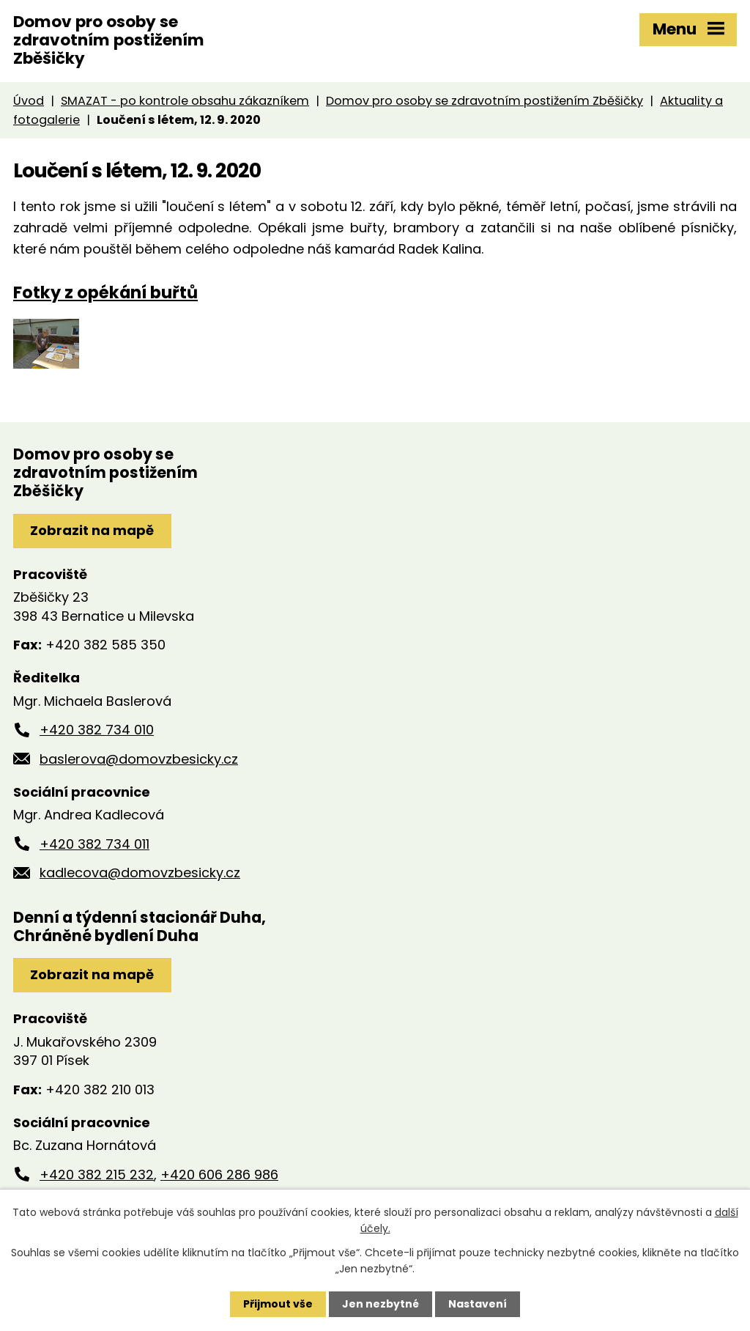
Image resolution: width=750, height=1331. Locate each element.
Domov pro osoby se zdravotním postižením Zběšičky (484, 100)
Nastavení (477, 1304)
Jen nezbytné (380, 1304)
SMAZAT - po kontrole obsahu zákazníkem (185, 100)
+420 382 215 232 (97, 1174)
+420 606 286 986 (219, 1174)
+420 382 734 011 (94, 844)
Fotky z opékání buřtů (105, 292)
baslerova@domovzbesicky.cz (139, 759)
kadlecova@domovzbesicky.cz (140, 872)
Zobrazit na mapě (92, 530)
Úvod (28, 100)
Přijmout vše (278, 1304)
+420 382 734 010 (97, 729)
